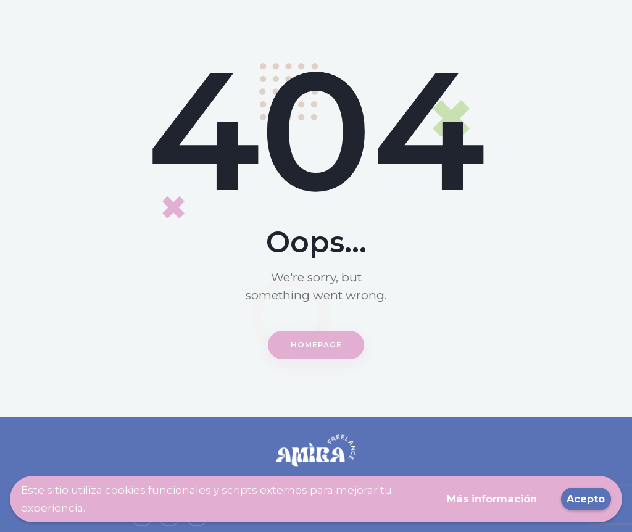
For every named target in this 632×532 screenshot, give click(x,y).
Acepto (584, 499)
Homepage (316, 344)
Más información (485, 499)
